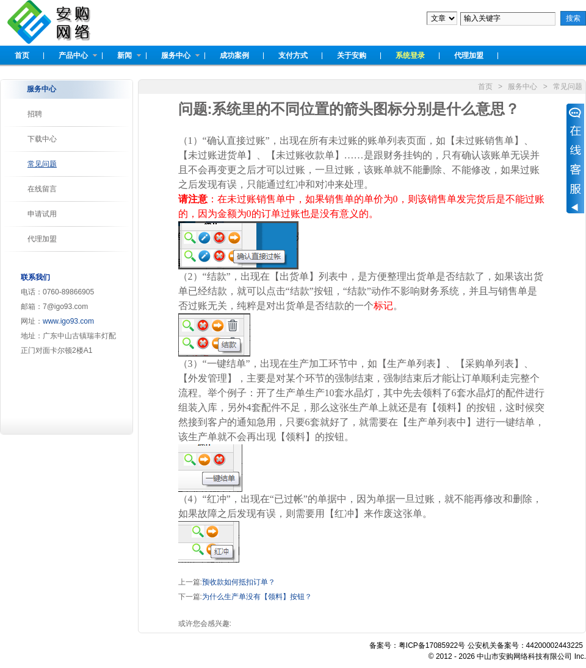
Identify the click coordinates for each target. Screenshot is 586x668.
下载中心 (42, 139)
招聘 (34, 114)
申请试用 (42, 214)
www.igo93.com (68, 321)
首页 (485, 86)
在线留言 (42, 189)
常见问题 (42, 164)
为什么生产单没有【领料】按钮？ (257, 596)
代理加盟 (42, 239)
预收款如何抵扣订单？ (238, 582)
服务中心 (522, 86)
